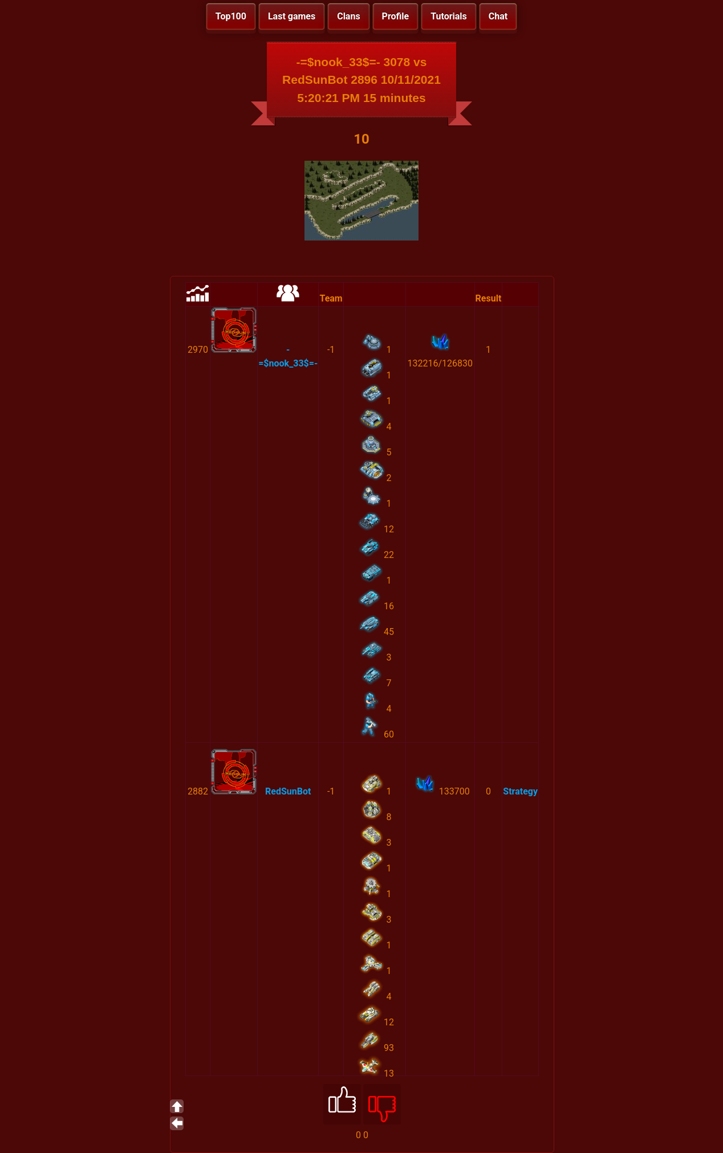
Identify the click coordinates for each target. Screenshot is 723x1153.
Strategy (520, 791)
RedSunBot (288, 791)
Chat (498, 16)
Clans (348, 16)
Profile (395, 16)
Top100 (231, 16)
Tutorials (448, 16)
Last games (291, 16)
